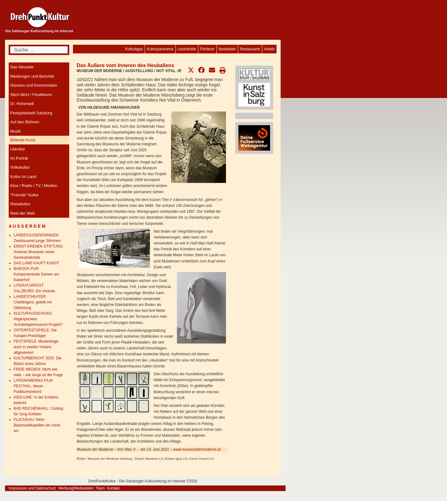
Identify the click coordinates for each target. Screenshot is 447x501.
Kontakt (113, 488)
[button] (191, 70)
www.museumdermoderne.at (197, 449)
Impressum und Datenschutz (32, 488)
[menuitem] (269, 49)
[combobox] (39, 49)
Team (100, 488)
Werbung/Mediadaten (76, 488)
